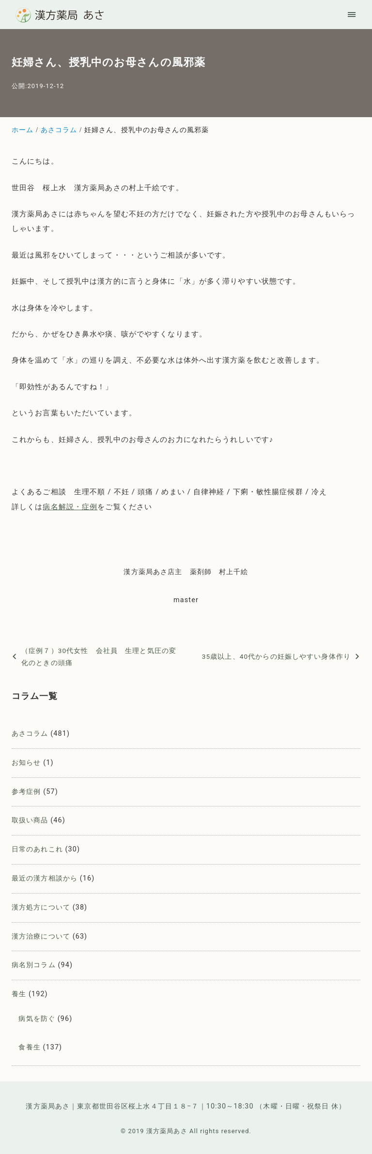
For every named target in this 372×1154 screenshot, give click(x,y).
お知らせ (26, 763)
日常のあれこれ (37, 849)
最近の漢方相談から (45, 878)
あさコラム (30, 733)
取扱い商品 (30, 820)
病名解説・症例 (70, 506)
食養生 (29, 1047)
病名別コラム (34, 965)
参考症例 (26, 792)
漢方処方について (41, 907)
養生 (19, 994)
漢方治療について (41, 936)
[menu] (351, 14)
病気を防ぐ (36, 1019)
